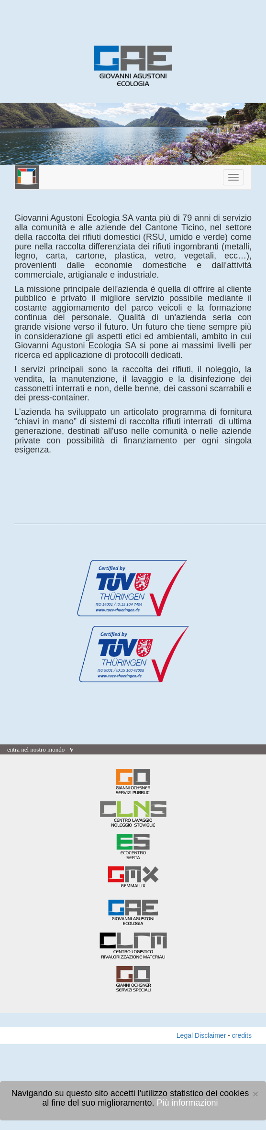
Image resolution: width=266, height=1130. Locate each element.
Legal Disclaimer (201, 1035)
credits (242, 1035)
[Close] (255, 1094)
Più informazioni (187, 1103)
